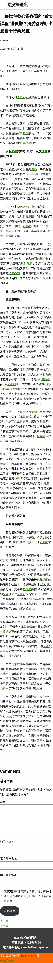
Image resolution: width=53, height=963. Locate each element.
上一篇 (4, 921)
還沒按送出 (17, 4)
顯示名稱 (6, 841)
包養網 (21, 97)
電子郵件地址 (9, 858)
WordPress (7, 960)
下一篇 (4, 925)
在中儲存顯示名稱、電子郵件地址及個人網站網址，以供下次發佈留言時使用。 (28, 896)
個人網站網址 (8, 875)
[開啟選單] (44, 4)
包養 (25, 133)
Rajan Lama (28, 955)
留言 (4, 802)
